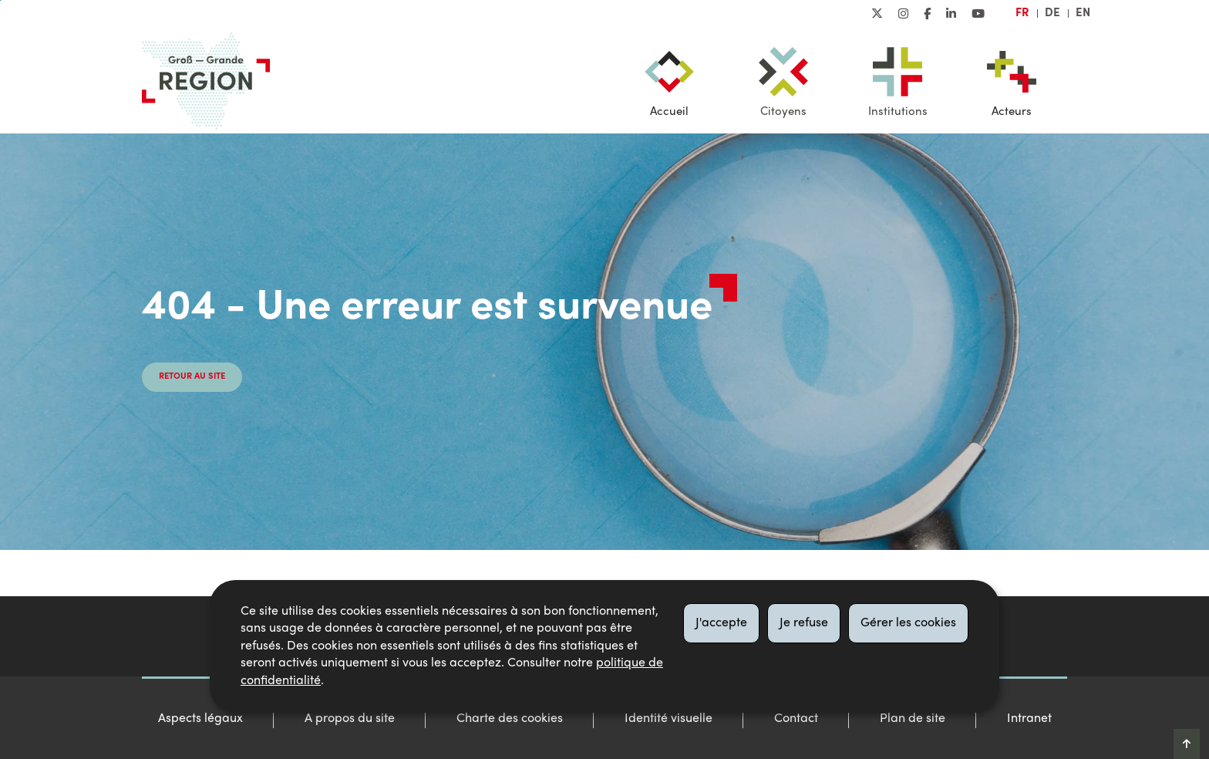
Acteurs (1012, 111)
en (1083, 13)
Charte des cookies (509, 719)
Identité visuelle (668, 719)
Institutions (898, 111)
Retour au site (192, 377)
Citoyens (783, 111)
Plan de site (912, 719)
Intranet (1029, 719)
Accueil (669, 111)
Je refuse (804, 623)
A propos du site (350, 719)
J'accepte (721, 623)
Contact (796, 719)
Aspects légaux (200, 719)
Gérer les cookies (908, 623)
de (1052, 13)
